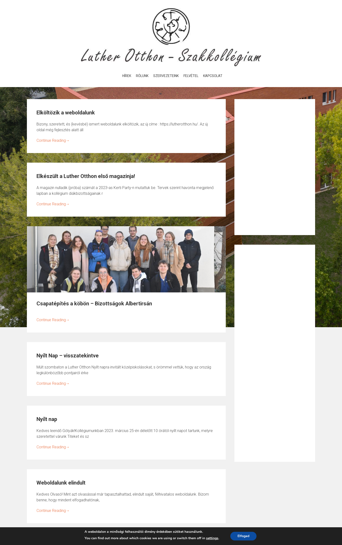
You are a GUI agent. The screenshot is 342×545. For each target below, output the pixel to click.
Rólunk (142, 76)
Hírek (126, 76)
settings (212, 538)
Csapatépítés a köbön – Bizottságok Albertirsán (94, 304)
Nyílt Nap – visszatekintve (68, 356)
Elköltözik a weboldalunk (66, 113)
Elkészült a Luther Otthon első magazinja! (86, 176)
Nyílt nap (47, 419)
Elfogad (243, 536)
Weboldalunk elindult (61, 483)
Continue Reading (53, 140)
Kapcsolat (212, 76)
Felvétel (190, 76)
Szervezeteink (166, 76)
